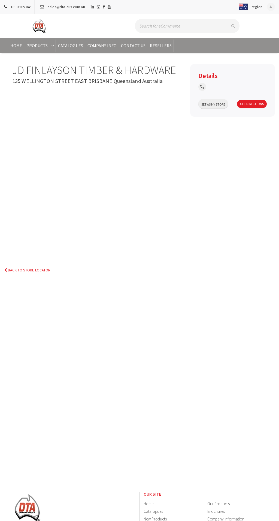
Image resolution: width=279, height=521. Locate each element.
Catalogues (70, 45)
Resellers (161, 45)
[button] (248, 7)
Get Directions (252, 104)
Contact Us (133, 45)
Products (40, 45)
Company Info (102, 45)
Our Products (218, 503)
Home (16, 45)
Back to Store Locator (27, 270)
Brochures (216, 511)
